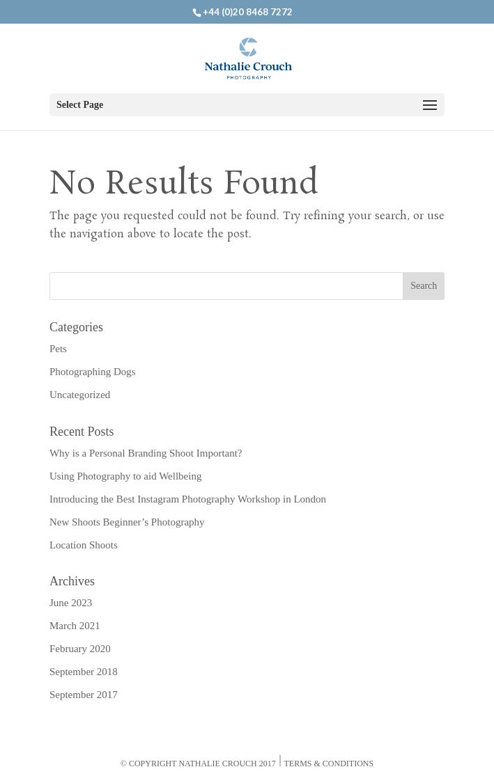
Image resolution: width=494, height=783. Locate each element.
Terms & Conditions (329, 763)
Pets (58, 348)
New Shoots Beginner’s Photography (127, 522)
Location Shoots (83, 545)
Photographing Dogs (92, 371)
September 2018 (83, 671)
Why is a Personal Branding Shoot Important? (145, 453)
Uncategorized (79, 394)
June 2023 (70, 602)
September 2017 (83, 694)
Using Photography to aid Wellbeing (125, 476)
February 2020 (80, 648)
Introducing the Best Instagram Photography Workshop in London (187, 499)
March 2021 (74, 625)
